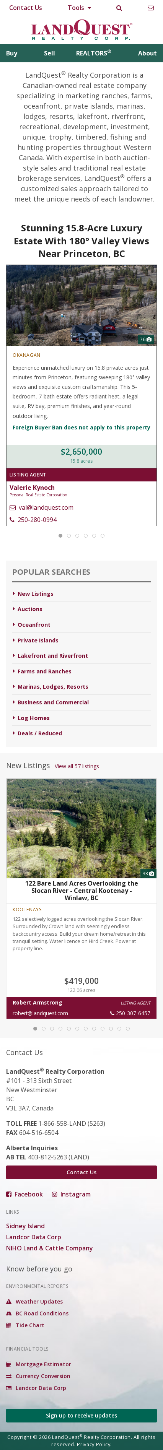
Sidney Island (25, 1226)
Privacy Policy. (94, 1444)
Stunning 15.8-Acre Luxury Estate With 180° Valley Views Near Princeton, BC (81, 240)
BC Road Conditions (37, 1313)
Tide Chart (25, 1325)
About (147, 53)
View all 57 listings (77, 766)
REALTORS (93, 53)
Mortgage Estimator (38, 1364)
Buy (11, 53)
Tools (79, 7)
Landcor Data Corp (33, 1237)
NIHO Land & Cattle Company (49, 1248)
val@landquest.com (41, 507)
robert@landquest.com (40, 1013)
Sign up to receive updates (81, 1415)
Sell (49, 53)
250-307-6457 (130, 1013)
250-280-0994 (33, 519)
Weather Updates (34, 1301)
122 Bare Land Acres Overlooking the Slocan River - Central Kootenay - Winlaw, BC (81, 890)
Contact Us (25, 7)
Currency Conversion (38, 1376)
